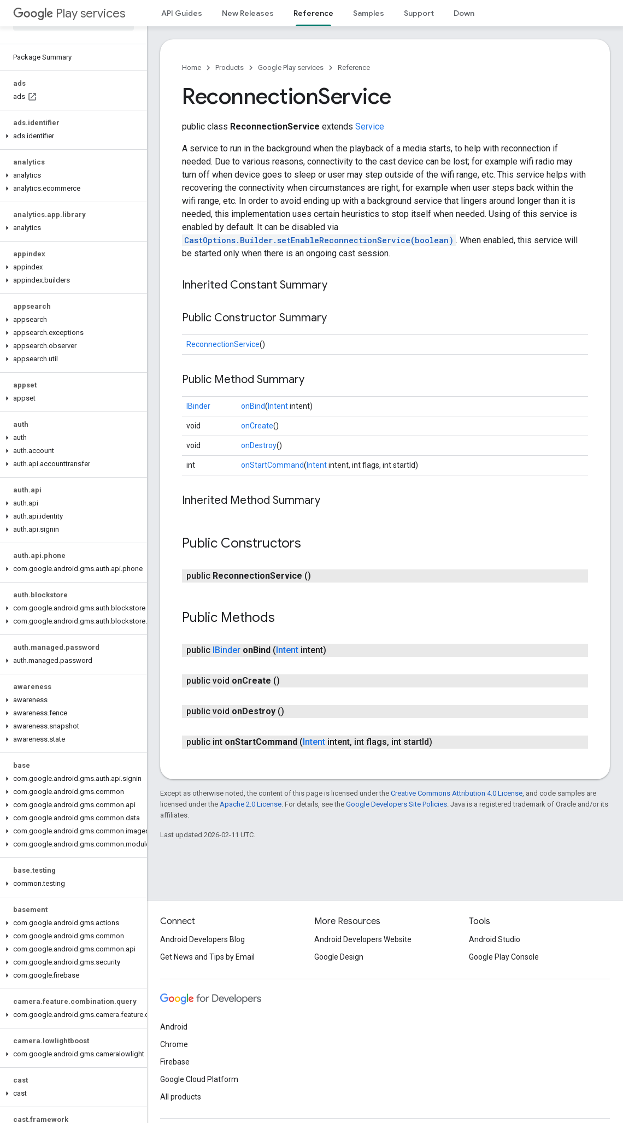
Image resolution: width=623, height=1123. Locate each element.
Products (229, 67)
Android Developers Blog (202, 939)
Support (419, 13)
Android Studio (494, 939)
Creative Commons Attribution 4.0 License (456, 793)
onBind (253, 406)
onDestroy (259, 445)
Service (369, 126)
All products (180, 1096)
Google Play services (291, 67)
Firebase (175, 1061)
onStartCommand (272, 465)
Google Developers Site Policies (396, 804)
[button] (71, 136)
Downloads (474, 13)
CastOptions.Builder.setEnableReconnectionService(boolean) (319, 240)
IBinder (198, 406)
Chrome (174, 1044)
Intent (278, 406)
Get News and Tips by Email (207, 957)
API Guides (181, 13)
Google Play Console (504, 957)
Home (191, 67)
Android (173, 1026)
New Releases (248, 13)
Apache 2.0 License (250, 804)
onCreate (257, 425)
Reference (354, 67)
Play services (69, 13)
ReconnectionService (223, 344)
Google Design (338, 957)
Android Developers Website (363, 939)
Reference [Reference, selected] (313, 13)
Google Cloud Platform (199, 1079)
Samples (368, 13)
